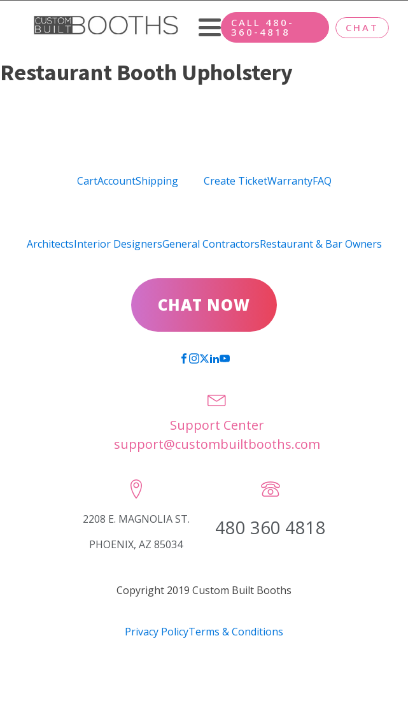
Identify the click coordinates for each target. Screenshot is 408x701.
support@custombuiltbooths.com (217, 444)
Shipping (157, 181)
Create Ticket (235, 181)
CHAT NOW (204, 304)
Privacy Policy (156, 632)
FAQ (322, 181)
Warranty (290, 181)
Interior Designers (118, 244)
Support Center (217, 425)
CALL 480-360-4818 (262, 27)
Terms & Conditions (235, 632)
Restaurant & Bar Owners (321, 244)
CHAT (362, 27)
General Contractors (211, 244)
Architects (50, 244)
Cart (87, 181)
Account (116, 181)
